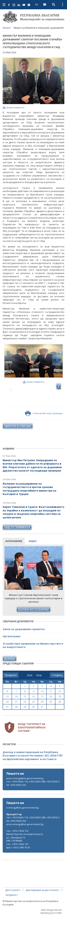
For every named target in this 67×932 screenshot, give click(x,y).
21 (16, 717)
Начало (7, 27)
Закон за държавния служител (24, 644)
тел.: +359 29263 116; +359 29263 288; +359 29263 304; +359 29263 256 (33, 798)
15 (25, 712)
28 (16, 722)
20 (7, 717)
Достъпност (12, 905)
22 (25, 717)
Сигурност (11, 910)
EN (36, 4)
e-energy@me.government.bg (22, 823)
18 (50, 712)
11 (50, 706)
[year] (30, 691)
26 (59, 717)
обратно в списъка (17, 441)
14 (16, 712)
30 (33, 722)
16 (33, 712)
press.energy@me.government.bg (24, 793)
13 (7, 712)
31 (42, 722)
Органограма (11, 652)
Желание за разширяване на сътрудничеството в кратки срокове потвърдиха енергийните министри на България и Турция (29, 504)
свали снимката (13, 107)
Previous (9, 577)
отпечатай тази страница (44, 429)
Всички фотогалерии (33, 625)
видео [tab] (32, 556)
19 (59, 712)
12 (59, 706)
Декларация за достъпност (42, 905)
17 (42, 712)
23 (33, 717)
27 (7, 722)
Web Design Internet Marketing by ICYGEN (51, 927)
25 (50, 717)
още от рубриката (17, 542)
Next (57, 577)
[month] (39, 691)
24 (42, 717)
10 (42, 706)
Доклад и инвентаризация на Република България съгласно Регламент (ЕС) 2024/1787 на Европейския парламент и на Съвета (33, 771)
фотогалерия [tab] (13, 556)
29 (25, 722)
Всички (9, 674)
